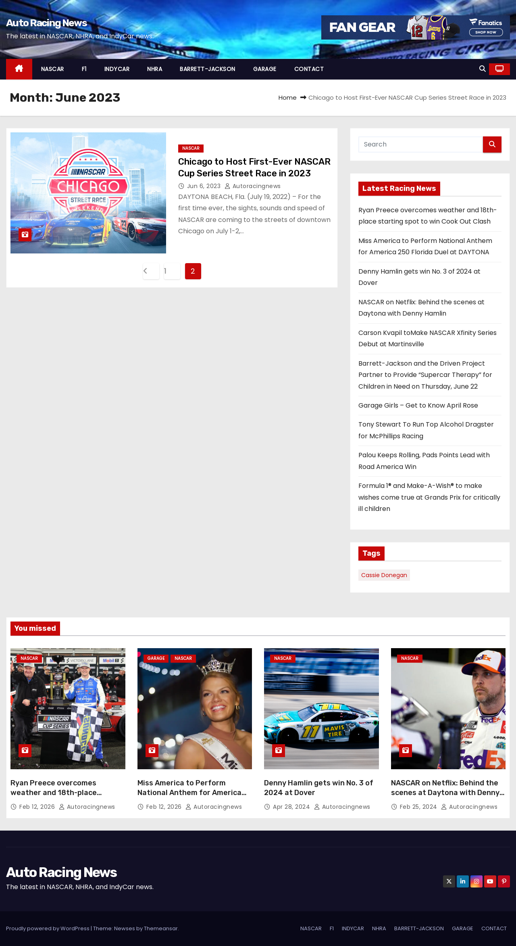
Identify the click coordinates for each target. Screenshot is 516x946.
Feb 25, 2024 (419, 807)
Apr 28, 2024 (292, 807)
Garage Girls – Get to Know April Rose (418, 405)
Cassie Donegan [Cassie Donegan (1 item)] (384, 575)
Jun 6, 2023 (205, 186)
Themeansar (161, 928)
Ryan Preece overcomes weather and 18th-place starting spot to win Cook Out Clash (63, 797)
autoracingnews (253, 186)
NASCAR (52, 69)
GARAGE (265, 69)
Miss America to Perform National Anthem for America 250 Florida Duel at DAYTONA (189, 793)
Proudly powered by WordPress (48, 928)
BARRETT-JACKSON (207, 69)
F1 (84, 69)
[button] (482, 68)
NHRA (154, 69)
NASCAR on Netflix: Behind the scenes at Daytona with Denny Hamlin (445, 793)
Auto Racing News (46, 23)
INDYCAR (117, 69)
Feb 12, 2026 (38, 807)
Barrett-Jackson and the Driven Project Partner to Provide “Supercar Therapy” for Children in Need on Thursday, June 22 (425, 375)
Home (288, 97)
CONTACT (309, 69)
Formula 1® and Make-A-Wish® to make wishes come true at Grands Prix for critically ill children (429, 497)
